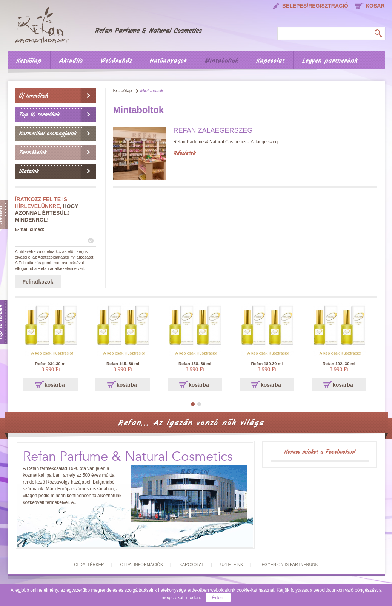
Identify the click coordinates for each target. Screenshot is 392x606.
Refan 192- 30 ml (339, 363)
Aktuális (71, 60)
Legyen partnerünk (330, 60)
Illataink (28, 171)
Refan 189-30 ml (267, 363)
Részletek (184, 153)
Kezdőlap (29, 60)
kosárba (55, 385)
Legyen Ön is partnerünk (288, 564)
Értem (218, 597)
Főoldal (113, 24)
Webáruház (116, 60)
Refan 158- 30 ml (194, 363)
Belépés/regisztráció (315, 6)
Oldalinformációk (141, 564)
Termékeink (32, 152)
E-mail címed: (30, 229)
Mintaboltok (221, 60)
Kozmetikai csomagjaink (47, 133)
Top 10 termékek (39, 114)
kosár (375, 6)
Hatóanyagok (168, 60)
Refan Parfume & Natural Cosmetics (128, 457)
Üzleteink (231, 564)
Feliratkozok (38, 282)
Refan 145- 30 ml (122, 363)
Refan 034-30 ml (51, 363)
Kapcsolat (270, 60)
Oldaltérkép (89, 564)
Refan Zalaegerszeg (213, 130)
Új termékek (33, 95)
